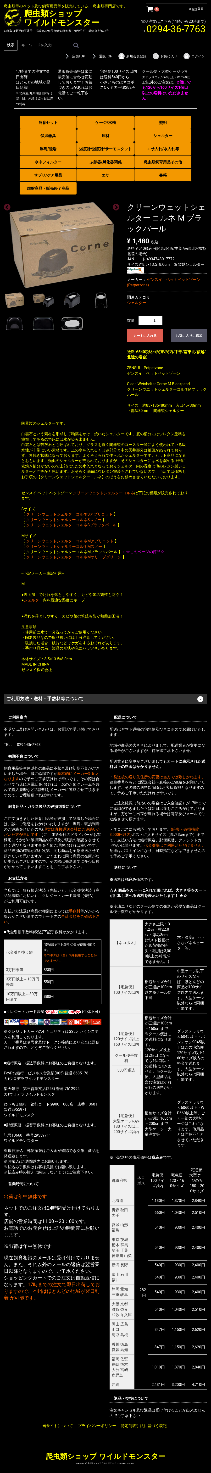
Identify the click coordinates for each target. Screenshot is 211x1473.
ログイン (194, 56)
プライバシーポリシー (97, 1425)
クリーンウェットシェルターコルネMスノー (64, 546)
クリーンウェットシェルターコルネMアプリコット (70, 541)
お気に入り (164, 56)
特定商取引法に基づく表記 (144, 1425)
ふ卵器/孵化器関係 (105, 162)
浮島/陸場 (48, 149)
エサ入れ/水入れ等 (163, 149)
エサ (105, 175)
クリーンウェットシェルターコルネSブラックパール (71, 525)
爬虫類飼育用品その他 (163, 162)
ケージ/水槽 (105, 122)
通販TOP (101, 56)
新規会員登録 (132, 56)
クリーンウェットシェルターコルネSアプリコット (69, 514)
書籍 (163, 175)
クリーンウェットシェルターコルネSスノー (63, 519)
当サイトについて (57, 1425)
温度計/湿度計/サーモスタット (105, 149)
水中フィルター (48, 162)
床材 (105, 135)
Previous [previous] (5, 205)
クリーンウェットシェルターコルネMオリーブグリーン (73, 557)
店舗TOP (74, 56)
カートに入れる (145, 336)
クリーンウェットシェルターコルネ (103, 492)
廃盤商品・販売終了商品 (48, 188)
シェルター (162, 135)
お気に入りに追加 (189, 336)
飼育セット (48, 122)
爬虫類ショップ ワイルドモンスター (105, 1456)
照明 (163, 122)
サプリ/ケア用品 (48, 175)
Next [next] (114, 205)
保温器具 (48, 135)
